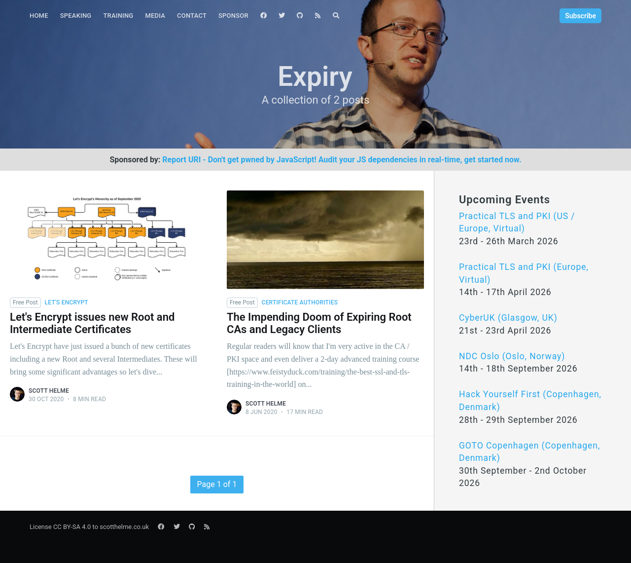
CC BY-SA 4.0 (72, 526)
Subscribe (580, 16)
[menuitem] (39, 16)
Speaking (76, 15)
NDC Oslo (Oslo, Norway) (512, 356)
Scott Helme (49, 390)
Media (155, 15)
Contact (192, 15)
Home (39, 15)
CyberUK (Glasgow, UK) (508, 318)
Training (118, 15)
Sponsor (233, 15)
